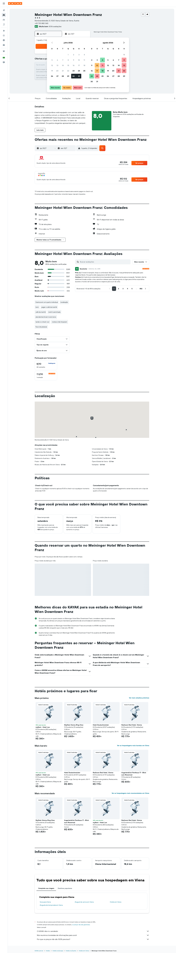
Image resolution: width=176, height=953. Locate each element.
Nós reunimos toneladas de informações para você (93, 935)
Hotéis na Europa (58, 951)
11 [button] (84, 60)
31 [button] (79, 76)
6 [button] (57, 60)
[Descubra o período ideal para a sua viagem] (4, 40)
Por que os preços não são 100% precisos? (93, 939)
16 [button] (73, 65)
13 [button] (57, 65)
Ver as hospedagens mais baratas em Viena (133, 745)
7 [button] (62, 60)
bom (37, 307)
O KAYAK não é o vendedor (93, 931)
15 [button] (68, 65)
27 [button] (57, 76)
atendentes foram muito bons (46, 317)
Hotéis (48, 951)
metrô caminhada (54, 312)
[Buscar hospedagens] (4, 15)
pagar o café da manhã (49, 307)
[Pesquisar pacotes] (4, 24)
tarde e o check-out (42, 322)
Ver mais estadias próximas (139, 698)
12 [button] (52, 65)
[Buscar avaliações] (104, 261)
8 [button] (68, 60)
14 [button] (63, 65)
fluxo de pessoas (41, 327)
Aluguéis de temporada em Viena (51, 905)
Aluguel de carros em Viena (84, 902)
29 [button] (68, 76)
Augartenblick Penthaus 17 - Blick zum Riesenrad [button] (133, 774)
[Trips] (4, 51)
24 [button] (79, 71)
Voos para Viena (45, 902)
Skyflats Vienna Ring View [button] (73, 725)
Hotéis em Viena (115, 902)
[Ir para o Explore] (4, 31)
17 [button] (79, 65)
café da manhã (41, 312)
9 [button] (73, 60)
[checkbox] (46, 365)
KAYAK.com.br (39, 951)
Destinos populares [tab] (65, 888)
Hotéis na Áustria (71, 951)
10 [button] (79, 60)
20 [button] (57, 71)
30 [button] (73, 76)
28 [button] (63, 76)
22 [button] (68, 71)
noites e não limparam (59, 322)
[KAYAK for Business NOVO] (4, 45)
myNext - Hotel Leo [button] (43, 727)
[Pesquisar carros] (4, 19)
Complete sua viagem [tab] (46, 888)
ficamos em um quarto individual (47, 302)
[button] (3, 3)
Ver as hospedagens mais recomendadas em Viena (130, 793)
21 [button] (63, 71)
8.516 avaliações (55, 26)
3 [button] (78, 54)
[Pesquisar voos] (4, 10)
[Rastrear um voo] (4, 35)
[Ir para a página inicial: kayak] (15, 3)
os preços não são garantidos (81, 924)
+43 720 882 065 (41, 23)
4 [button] (84, 54)
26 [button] (52, 76)
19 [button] (52, 71)
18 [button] (84, 65)
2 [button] (73, 54)
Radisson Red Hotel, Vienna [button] (131, 725)
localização (64, 302)
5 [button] (52, 60)
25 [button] (84, 71)
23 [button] (74, 71)
